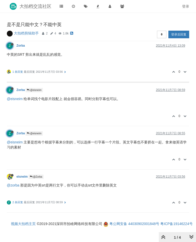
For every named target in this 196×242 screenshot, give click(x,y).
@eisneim (34, 90)
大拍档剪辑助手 (26, 33)
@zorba (13, 185)
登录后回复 (178, 34)
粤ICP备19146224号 (176, 224)
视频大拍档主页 (23, 224)
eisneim (22, 176)
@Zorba (36, 176)
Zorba (20, 45)
